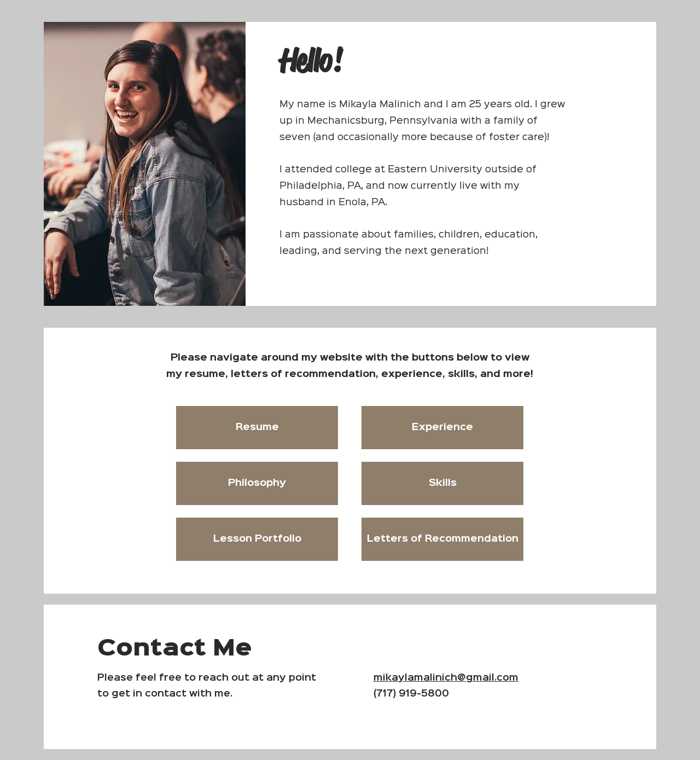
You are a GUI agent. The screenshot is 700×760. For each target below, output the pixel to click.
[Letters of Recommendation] (442, 539)
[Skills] (442, 483)
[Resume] (257, 427)
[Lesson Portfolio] (257, 539)
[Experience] (442, 427)
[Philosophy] (257, 483)
